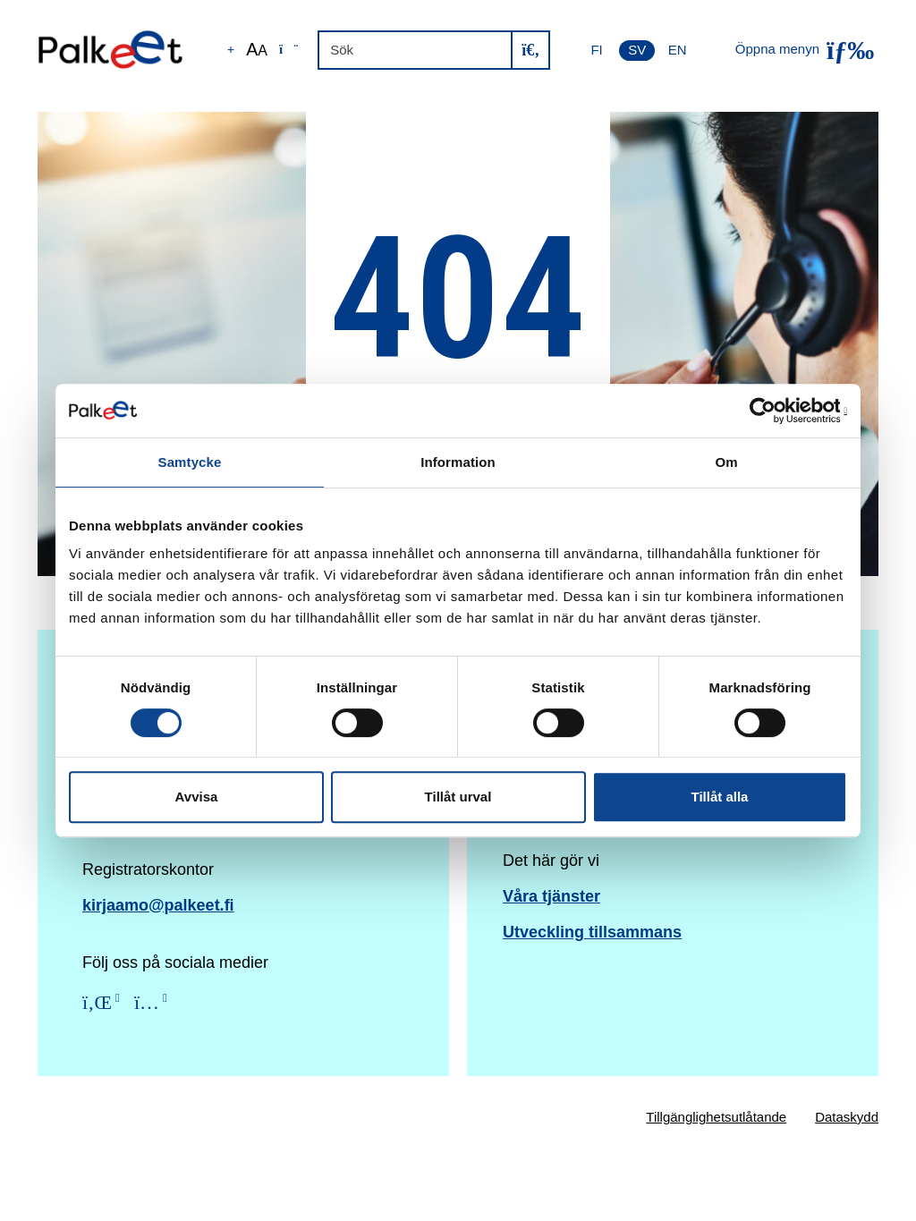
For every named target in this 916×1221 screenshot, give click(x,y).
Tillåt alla (720, 796)
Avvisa (196, 796)
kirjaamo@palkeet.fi (158, 905)
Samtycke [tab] (190, 462)
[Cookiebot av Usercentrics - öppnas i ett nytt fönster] (769, 410)
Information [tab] (458, 462)
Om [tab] (726, 462)
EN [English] (677, 49)
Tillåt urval (458, 796)
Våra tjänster (551, 896)
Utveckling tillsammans (592, 932)
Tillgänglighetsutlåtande (716, 1116)
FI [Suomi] (596, 49)
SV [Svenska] (637, 49)
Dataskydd (846, 1116)
